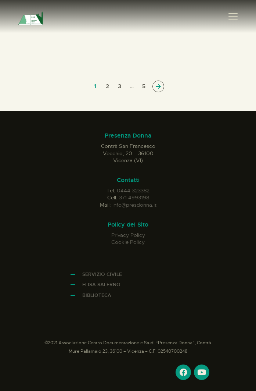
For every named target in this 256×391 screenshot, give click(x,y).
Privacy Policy (128, 235)
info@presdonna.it (134, 205)
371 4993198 (134, 197)
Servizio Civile (102, 274)
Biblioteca (96, 295)
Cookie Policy (128, 242)
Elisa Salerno (101, 284)
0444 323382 (133, 190)
